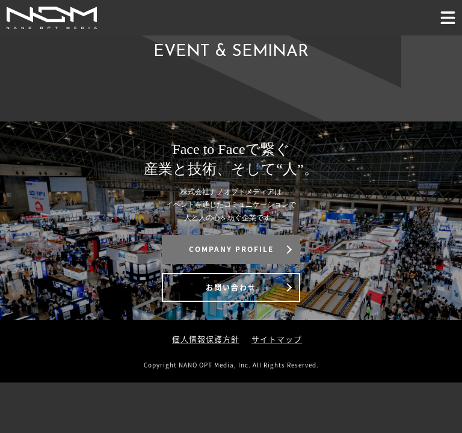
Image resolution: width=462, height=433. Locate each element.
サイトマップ (276, 339)
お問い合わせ (231, 287)
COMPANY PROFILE (231, 249)
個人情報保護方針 (205, 339)
